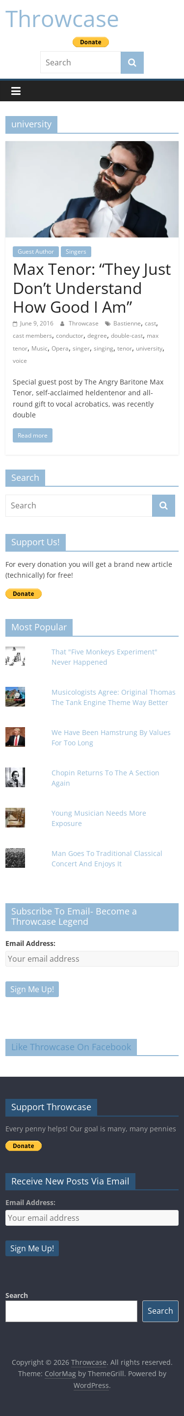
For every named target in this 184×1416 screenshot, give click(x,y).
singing (103, 348)
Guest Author (36, 251)
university (149, 348)
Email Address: (30, 943)
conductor (69, 335)
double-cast (127, 335)
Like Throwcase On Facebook (71, 1047)
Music (39, 348)
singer (81, 348)
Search (16, 1295)
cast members (32, 335)
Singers (76, 251)
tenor (124, 348)
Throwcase (62, 18)
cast (150, 323)
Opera (60, 348)
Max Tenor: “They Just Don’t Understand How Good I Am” (92, 287)
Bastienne (127, 323)
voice (20, 360)
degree (97, 335)
